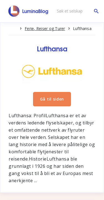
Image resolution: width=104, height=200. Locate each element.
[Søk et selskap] (76, 11)
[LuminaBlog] (28, 11)
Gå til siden (52, 99)
